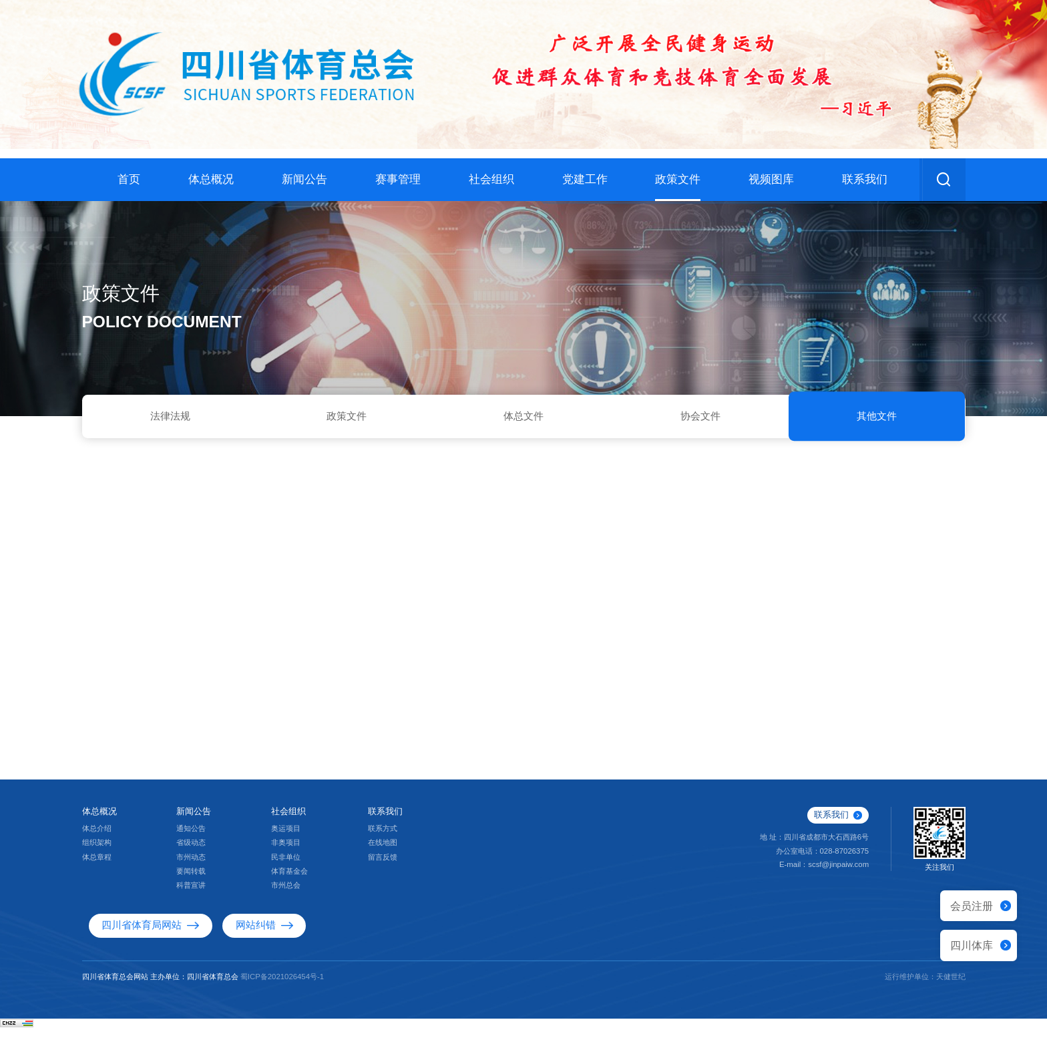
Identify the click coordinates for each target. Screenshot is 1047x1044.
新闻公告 (304, 179)
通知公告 (191, 846)
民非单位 (285, 874)
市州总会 (285, 902)
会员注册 (971, 906)
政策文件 (677, 179)
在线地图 (382, 860)
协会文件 (700, 418)
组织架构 (97, 860)
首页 (129, 179)
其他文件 (877, 418)
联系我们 (864, 179)
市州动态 (191, 874)
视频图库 (771, 179)
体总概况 (211, 179)
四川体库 (971, 945)
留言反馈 (382, 874)
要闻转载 (191, 888)
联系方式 (382, 846)
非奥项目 (285, 860)
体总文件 (523, 418)
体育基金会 (289, 888)
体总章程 (97, 874)
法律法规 (170, 418)
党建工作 (585, 179)
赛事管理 (398, 179)
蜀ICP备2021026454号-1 (282, 993)
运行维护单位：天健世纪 (925, 993)
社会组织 (491, 179)
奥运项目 (285, 846)
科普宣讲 (191, 902)
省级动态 (191, 860)
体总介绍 (97, 846)
